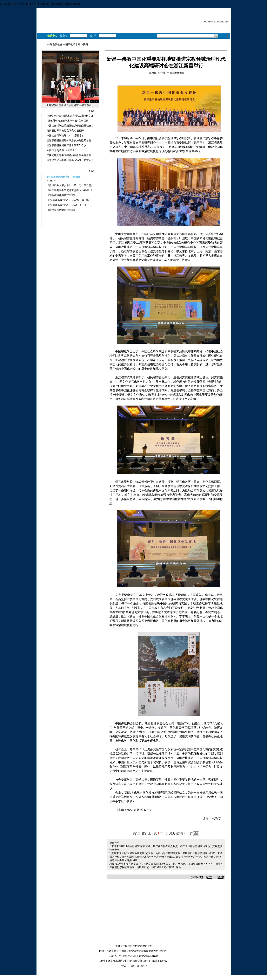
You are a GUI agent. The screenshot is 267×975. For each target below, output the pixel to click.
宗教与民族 (132, 22)
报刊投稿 (52, 4)
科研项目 (102, 29)
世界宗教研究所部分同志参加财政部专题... (70, 140)
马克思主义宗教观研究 (107, 14)
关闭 (220, 877)
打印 (209, 877)
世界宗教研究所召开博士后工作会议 (66, 145)
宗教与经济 (148, 22)
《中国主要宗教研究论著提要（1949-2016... (70, 190)
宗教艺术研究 (134, 18)
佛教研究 (127, 14)
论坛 (15, 4)
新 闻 (52, 29)
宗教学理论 (119, 18)
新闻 (85, 44)
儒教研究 (155, 14)
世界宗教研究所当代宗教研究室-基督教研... (70, 105)
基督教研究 (141, 14)
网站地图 (116, 940)
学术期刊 (147, 29)
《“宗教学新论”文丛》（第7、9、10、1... (69, 205)
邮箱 (59, 4)
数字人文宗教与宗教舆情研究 (178, 18)
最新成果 (76, 29)
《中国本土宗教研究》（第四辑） (64, 176)
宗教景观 (181, 29)
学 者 (122, 29)
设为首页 (132, 940)
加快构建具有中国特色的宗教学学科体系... (70, 155)
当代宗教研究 (152, 18)
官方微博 (42, 4)
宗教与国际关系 (165, 22)
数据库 (169, 29)
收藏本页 (197, 877)
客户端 (32, 4)
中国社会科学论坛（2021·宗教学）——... (69, 135)
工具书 (158, 29)
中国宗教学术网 (71, 44)
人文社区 (23, 4)
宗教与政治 (101, 22)
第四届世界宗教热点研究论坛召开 (65, 130)
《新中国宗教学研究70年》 (61, 210)
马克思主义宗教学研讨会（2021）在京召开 (70, 160)
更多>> (92, 111)
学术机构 (133, 29)
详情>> (51, 180)
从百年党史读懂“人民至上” (61, 150)
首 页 (43, 29)
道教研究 (167, 14)
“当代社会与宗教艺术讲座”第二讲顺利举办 (70, 115)
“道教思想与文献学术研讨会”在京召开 (67, 120)
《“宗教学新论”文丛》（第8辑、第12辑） (69, 200)
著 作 (113, 29)
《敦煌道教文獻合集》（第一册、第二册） (70, 185)
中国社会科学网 (71, 4)
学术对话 (63, 29)
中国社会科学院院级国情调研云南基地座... (70, 125)
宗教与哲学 (116, 22)
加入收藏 (149, 940)
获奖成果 (89, 29)
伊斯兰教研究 (102, 18)
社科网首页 (6, 4)
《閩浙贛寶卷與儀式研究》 (61, 195)
